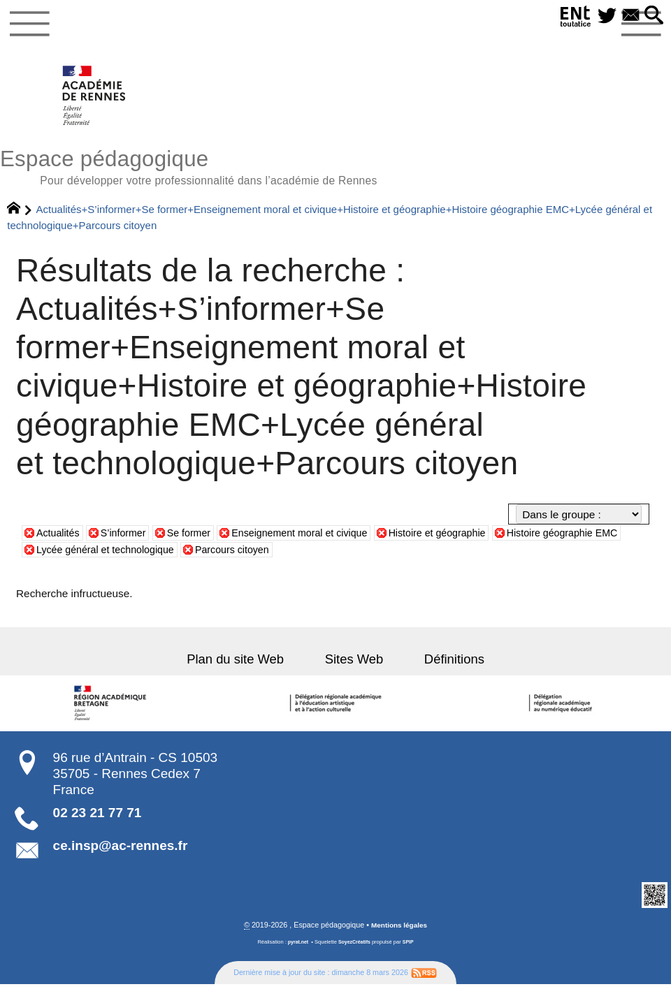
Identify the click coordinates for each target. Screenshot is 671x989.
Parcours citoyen (277, 554)
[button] (652, 16)
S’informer (128, 538)
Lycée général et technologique (140, 554)
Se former (197, 538)
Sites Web (354, 664)
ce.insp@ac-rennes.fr (120, 850)
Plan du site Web (247, 664)
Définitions (442, 664)
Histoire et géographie (462, 538)
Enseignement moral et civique (316, 538)
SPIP (410, 947)
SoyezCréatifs (355, 947)
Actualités (59, 538)
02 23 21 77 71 (97, 817)
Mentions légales (399, 930)
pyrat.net (296, 947)
